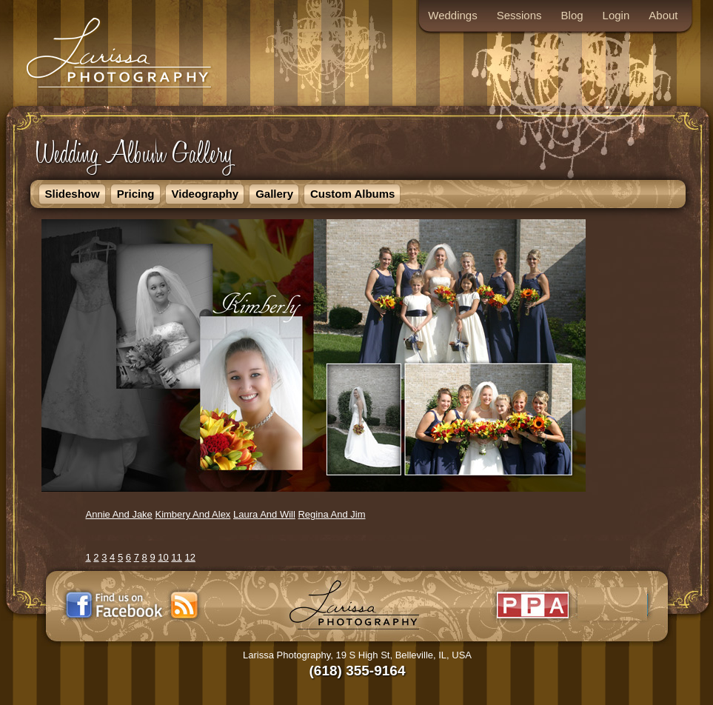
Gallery (274, 193)
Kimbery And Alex (192, 514)
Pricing (136, 193)
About (663, 15)
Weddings (452, 15)
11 (176, 557)
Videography (205, 193)
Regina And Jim (331, 514)
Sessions (519, 15)
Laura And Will (264, 514)
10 (163, 557)
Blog (572, 15)
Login (616, 15)
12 (189, 557)
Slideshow (72, 193)
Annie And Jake (119, 514)
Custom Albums (352, 193)
